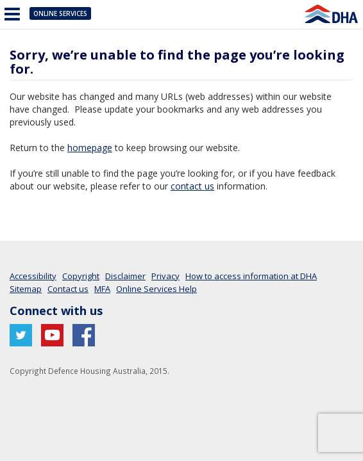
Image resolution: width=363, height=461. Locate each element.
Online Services (60, 13)
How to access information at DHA (251, 276)
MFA (102, 289)
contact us (192, 186)
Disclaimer (125, 276)
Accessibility (33, 276)
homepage (89, 148)
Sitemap (26, 289)
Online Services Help (156, 289)
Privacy (165, 276)
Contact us (68, 289)
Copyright (80, 276)
